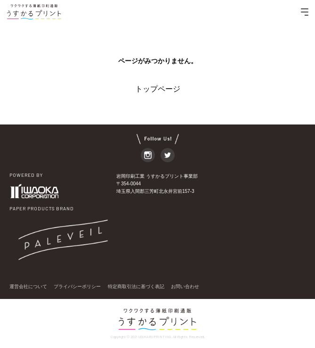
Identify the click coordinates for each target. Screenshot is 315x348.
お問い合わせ (185, 286)
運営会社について (28, 286)
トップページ (157, 89)
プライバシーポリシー (77, 286)
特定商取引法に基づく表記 (136, 286)
